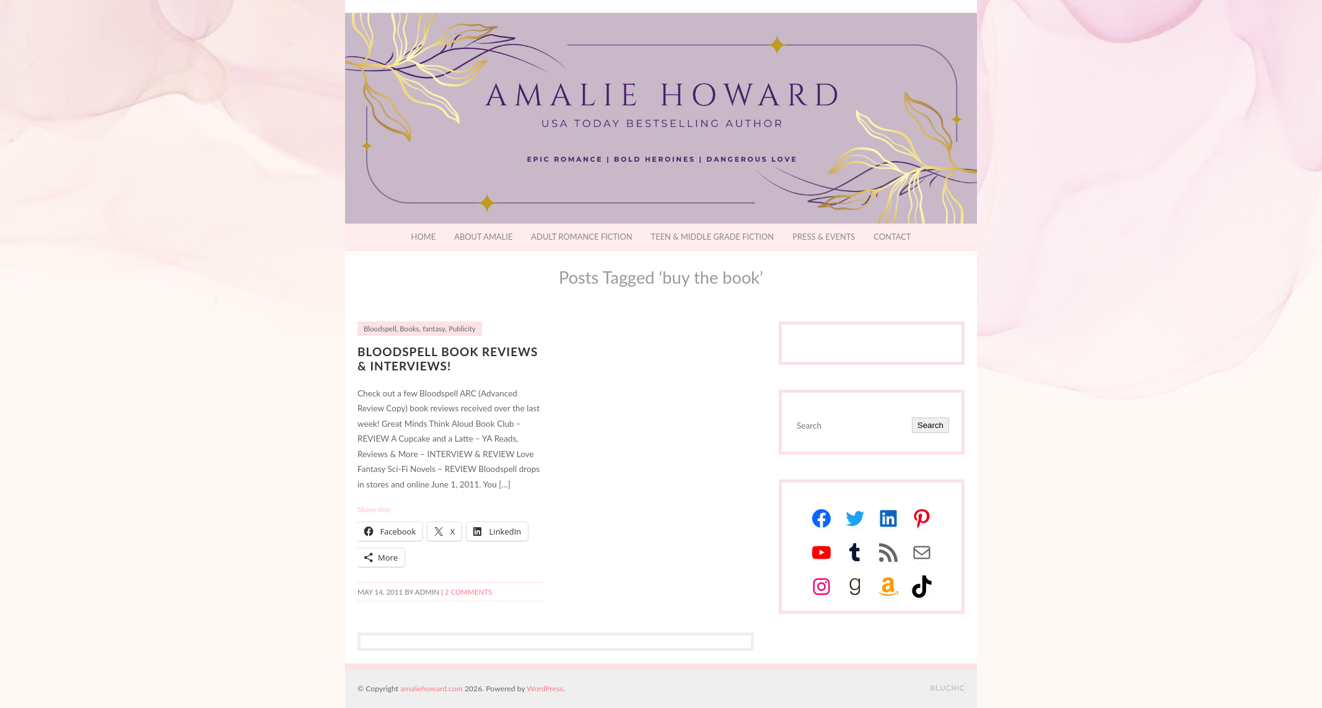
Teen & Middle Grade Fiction (712, 237)
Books (409, 329)
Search (930, 425)
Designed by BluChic (947, 688)
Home (423, 237)
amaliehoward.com (431, 688)
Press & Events (823, 237)
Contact (892, 237)
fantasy (433, 329)
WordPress (545, 688)
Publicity (462, 329)
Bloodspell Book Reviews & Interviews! (447, 358)
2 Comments (468, 592)
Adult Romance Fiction (581, 237)
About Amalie (483, 237)
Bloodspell (380, 329)
